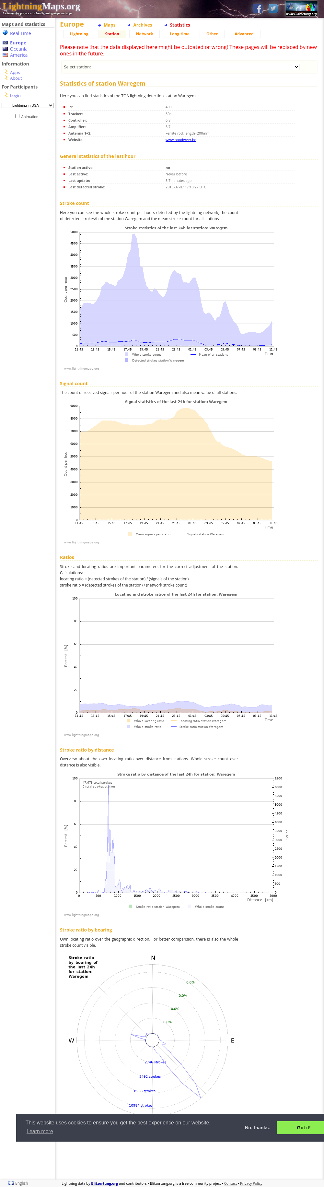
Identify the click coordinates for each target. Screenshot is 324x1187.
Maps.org (41, 6)
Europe (18, 43)
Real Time (20, 33)
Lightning (79, 34)
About (16, 78)
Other (212, 34)
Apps (15, 72)
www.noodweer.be (181, 139)
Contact (230, 1183)
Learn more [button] (40, 1131)
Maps (109, 25)
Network (144, 34)
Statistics (180, 25)
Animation (31, 116)
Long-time (179, 34)
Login (15, 95)
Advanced (244, 34)
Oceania (19, 49)
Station (112, 34)
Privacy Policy (251, 1183)
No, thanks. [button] (257, 1127)
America (19, 55)
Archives (142, 25)
